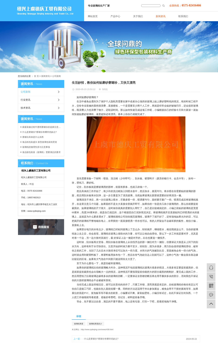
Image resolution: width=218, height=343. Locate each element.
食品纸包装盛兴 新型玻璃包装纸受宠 (39, 142)
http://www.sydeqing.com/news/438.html (97, 329)
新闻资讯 (160, 16)
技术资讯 (25, 108)
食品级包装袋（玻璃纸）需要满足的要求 (41, 152)
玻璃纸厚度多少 (95, 324)
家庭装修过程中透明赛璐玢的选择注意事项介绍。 (42, 127)
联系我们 (183, 16)
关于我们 (138, 16)
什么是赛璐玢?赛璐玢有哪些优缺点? (39, 132)
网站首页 (93, 16)
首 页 (36, 76)
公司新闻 (56, 76)
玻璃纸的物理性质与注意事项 (36, 147)
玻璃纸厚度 (78, 324)
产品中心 (115, 16)
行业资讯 (25, 100)
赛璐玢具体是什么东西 (33, 137)
